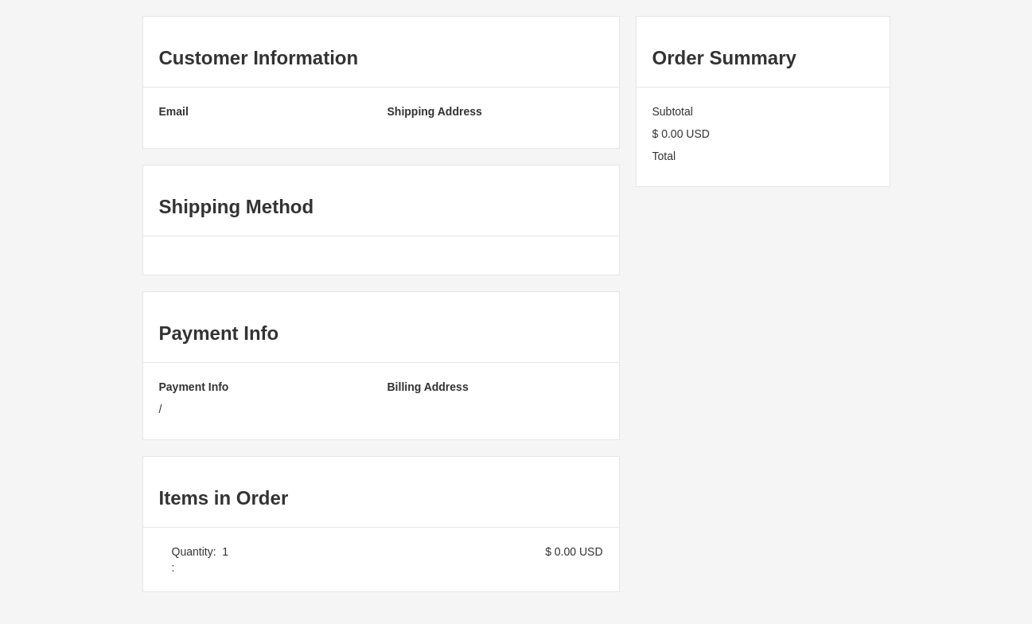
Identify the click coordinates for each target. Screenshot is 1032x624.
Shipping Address (434, 111)
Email (174, 111)
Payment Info (194, 386)
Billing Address (428, 386)
